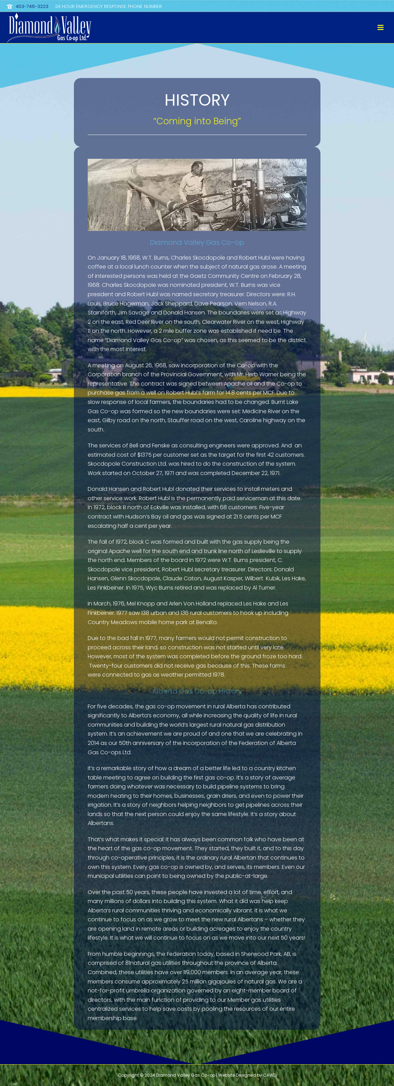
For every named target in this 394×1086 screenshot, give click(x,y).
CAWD (269, 1075)
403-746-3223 (32, 6)
